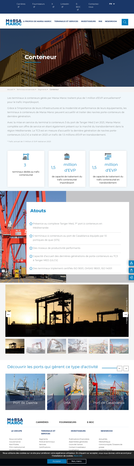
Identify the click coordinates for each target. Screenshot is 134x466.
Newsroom (111, 21)
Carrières (42, 422)
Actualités (103, 439)
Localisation (74, 450)
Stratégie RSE (15, 450)
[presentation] (8, 314)
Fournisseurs (67, 422)
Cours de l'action (76, 444)
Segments (42, 89)
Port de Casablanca (109, 403)
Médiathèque (104, 442)
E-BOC (78, 5)
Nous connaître (15, 439)
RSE (100, 21)
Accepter (57, 461)
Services (42, 444)
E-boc (90, 422)
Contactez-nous (105, 450)
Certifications (44, 447)
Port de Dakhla (25, 403)
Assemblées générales (78, 442)
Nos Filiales (14, 444)
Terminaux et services (66, 21)
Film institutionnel (17, 447)
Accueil (10, 89)
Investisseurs (88, 21)
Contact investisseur (77, 447)
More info (78, 456)
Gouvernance (15, 442)
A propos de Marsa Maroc (37, 21)
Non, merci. (76, 461)
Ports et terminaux (47, 442)
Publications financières (79, 439)
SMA (67, 403)
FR (110, 4)
